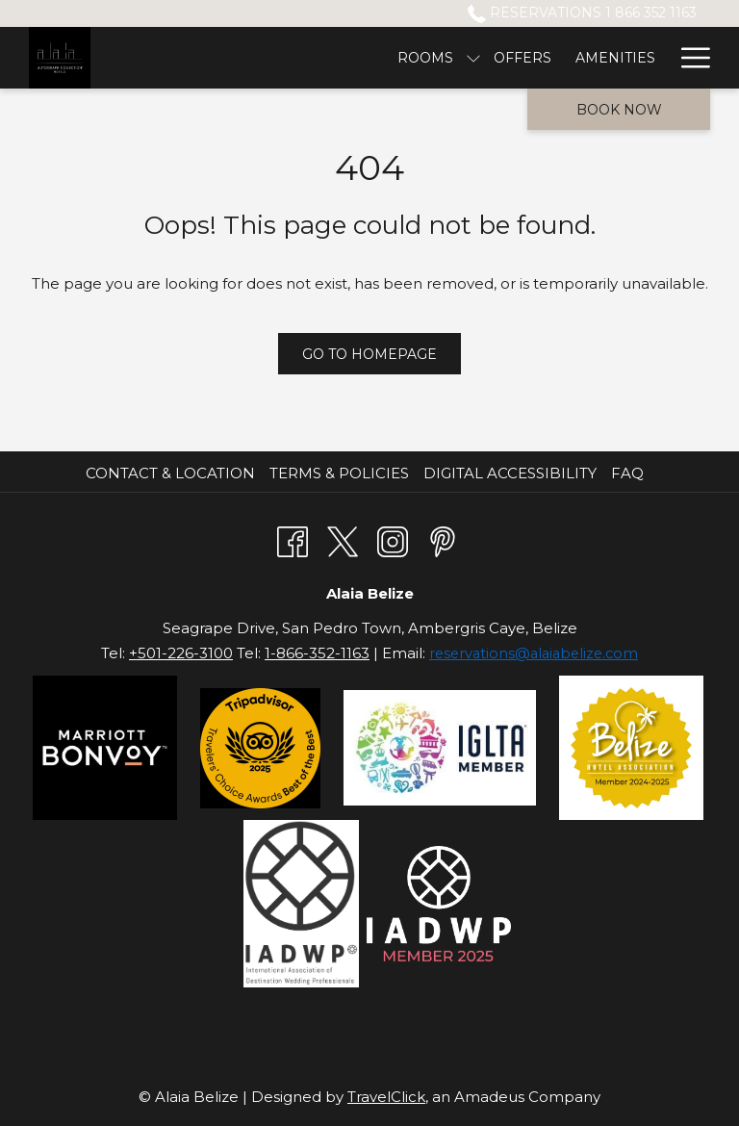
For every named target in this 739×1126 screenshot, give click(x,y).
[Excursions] (481, 58)
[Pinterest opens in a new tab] (442, 539)
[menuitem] (173, 473)
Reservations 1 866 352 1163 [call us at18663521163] (582, 12)
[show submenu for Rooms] (229, 58)
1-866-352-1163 (317, 653)
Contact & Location (170, 473)
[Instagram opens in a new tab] (392, 539)
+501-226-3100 (181, 653)
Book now (619, 109)
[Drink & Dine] (604, 58)
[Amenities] (371, 58)
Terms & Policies (339, 473)
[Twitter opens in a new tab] (342, 539)
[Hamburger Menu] (688, 58)
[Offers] (278, 58)
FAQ (627, 473)
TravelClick (386, 1097)
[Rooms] (181, 58)
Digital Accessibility (510, 473)
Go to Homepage (369, 354)
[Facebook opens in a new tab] (292, 539)
